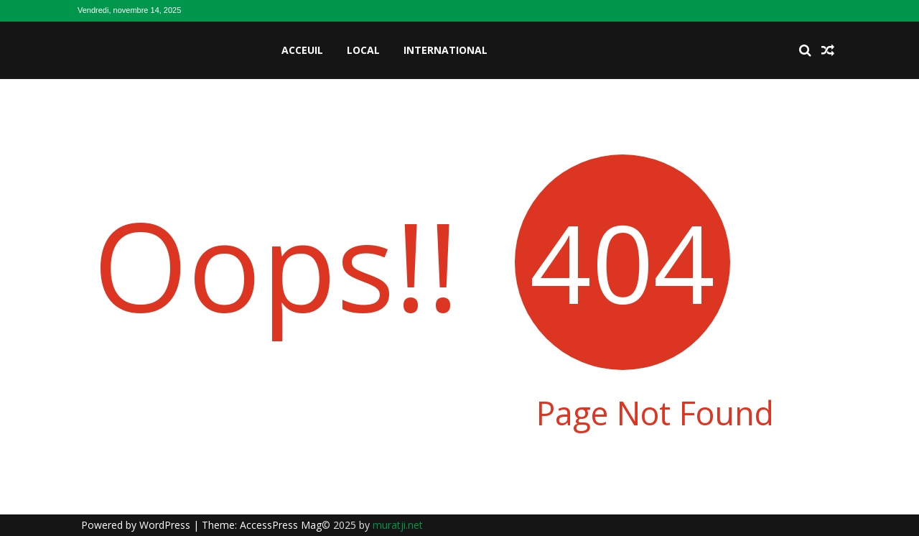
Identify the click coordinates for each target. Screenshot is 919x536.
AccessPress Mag (281, 525)
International (445, 50)
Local (363, 50)
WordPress (166, 525)
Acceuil (302, 50)
